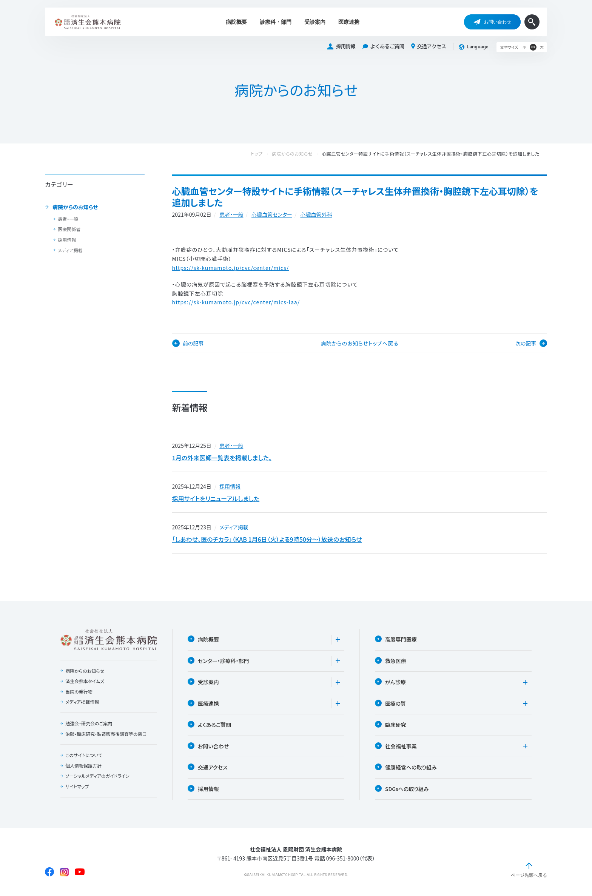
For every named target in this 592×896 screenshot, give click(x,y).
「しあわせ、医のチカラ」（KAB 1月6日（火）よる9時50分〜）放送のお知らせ (267, 539)
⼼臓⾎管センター (271, 214)
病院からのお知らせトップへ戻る (359, 343)
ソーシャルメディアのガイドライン (97, 776)
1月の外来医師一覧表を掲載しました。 (222, 457)
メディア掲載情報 (82, 702)
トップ (264, 154)
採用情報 (341, 46)
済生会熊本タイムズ (84, 681)
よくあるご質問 (383, 46)
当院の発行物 (78, 692)
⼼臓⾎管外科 (316, 214)
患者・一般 (68, 219)
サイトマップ (77, 786)
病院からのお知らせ (75, 207)
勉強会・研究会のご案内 (88, 723)
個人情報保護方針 (83, 766)
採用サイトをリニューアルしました (216, 498)
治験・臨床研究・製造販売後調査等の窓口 (106, 734)
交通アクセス (428, 46)
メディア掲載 (70, 250)
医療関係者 (69, 229)
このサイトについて (83, 755)
